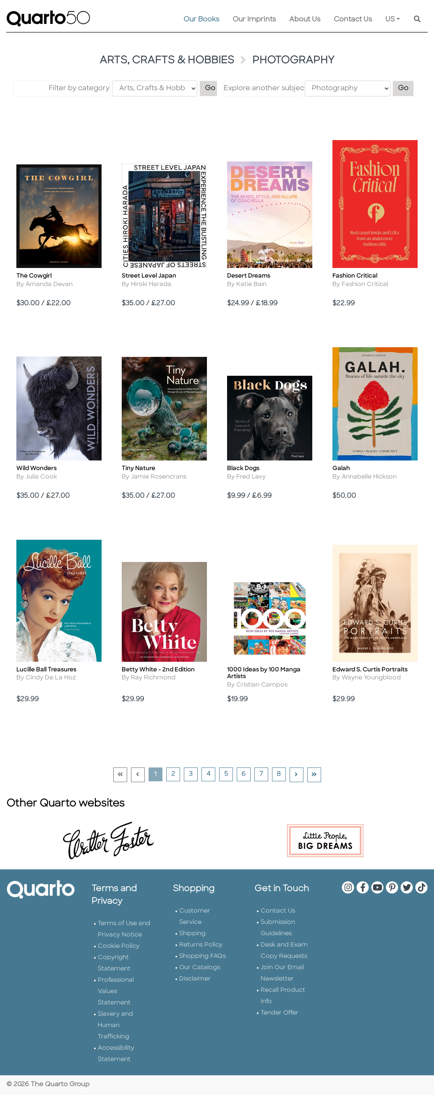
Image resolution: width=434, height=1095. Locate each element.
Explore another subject (263, 88)
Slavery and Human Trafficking (115, 1025)
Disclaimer (195, 979)
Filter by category (79, 88)
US (390, 19)
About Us (304, 19)
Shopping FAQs (202, 956)
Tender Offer (279, 1013)
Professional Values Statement (116, 991)
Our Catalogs (199, 968)
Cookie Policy (118, 946)
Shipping (192, 934)
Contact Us (353, 19)
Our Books (201, 19)
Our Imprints (254, 19)
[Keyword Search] (417, 19)
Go (213, 87)
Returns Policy (200, 945)
